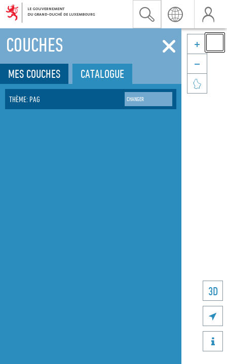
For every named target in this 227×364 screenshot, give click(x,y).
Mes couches (34, 73)
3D (213, 291)
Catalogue (102, 73)
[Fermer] (169, 46)
